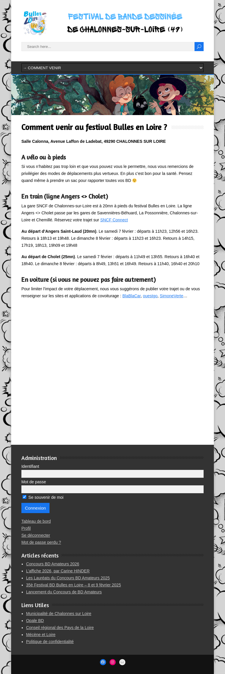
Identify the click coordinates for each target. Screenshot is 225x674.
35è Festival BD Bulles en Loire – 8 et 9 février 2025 (73, 585)
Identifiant (30, 466)
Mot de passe (33, 482)
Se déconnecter (35, 535)
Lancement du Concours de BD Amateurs (64, 592)
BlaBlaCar (131, 295)
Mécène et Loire (40, 634)
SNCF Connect (114, 220)
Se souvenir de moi (43, 497)
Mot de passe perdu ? (41, 542)
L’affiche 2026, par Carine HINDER (58, 571)
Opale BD (35, 620)
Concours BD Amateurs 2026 (52, 564)
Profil (26, 528)
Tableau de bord (36, 521)
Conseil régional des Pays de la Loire (60, 627)
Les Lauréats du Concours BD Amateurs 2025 (68, 578)
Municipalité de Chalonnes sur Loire (58, 613)
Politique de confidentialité (50, 641)
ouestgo (150, 295)
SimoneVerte (171, 295)
